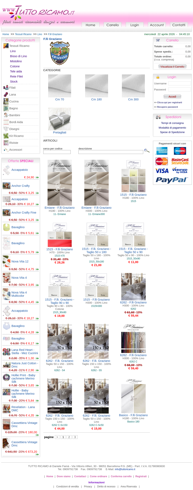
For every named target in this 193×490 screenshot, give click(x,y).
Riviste (13, 142)
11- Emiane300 (96, 214)
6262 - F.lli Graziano (133, 304)
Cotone (15, 66)
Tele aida (16, 71)
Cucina (14, 101)
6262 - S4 (59, 370)
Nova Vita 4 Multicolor (19, 294)
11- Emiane (59, 214)
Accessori (15, 149)
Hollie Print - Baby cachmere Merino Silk (23, 378)
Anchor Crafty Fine (24, 212)
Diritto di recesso (106, 486)
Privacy (88, 486)
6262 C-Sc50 (96, 425)
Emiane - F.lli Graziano (60, 209)
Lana (12, 94)
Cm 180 (96, 99)
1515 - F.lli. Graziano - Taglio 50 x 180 (96, 253)
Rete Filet (16, 76)
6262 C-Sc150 (59, 425)
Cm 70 (59, 99)
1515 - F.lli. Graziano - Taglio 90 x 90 (59, 304)
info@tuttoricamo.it (125, 469)
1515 (133, 201)
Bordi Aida (16, 122)
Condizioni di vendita (67, 486)
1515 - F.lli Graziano (133, 196)
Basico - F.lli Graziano (133, 417)
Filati (12, 87)
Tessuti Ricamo (19, 45)
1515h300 (96, 306)
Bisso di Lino (18, 56)
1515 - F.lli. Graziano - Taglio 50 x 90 (133, 252)
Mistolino (16, 61)
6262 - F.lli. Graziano (60, 364)
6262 (133, 308)
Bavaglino (18, 227)
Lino (13, 51)
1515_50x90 (133, 258)
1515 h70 (59, 255)
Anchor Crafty (21, 185)
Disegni (14, 129)
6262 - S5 (96, 370)
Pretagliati (59, 132)
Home (5, 34)
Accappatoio (20, 169)
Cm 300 (133, 99)
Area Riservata (129, 486)
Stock (14, 81)
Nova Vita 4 (19, 277)
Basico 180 (133, 421)
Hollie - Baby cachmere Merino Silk (23, 394)
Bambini (14, 115)
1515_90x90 (59, 312)
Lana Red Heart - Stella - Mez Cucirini (25, 351)
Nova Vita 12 (20, 261)
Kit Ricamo (16, 136)
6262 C (133, 361)
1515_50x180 (96, 261)
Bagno (13, 108)
